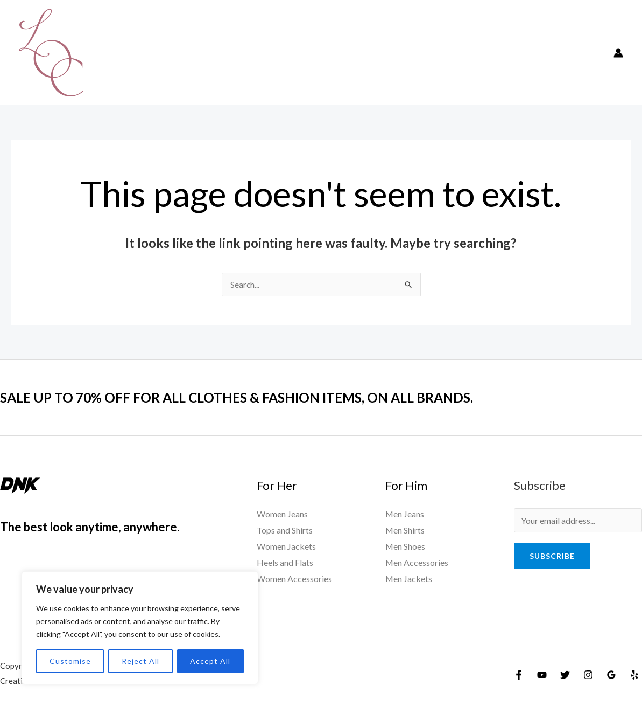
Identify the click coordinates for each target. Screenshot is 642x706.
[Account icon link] (618, 53)
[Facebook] (519, 675)
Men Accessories (417, 562)
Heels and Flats (285, 562)
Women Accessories (294, 578)
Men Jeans (405, 514)
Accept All (210, 661)
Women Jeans (282, 514)
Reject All (140, 661)
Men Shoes (405, 546)
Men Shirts (405, 530)
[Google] (611, 675)
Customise (70, 661)
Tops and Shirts (285, 530)
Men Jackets (409, 578)
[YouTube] (542, 675)
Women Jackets (286, 546)
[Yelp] (634, 675)
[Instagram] (588, 675)
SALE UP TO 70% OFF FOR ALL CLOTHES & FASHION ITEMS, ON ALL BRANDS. (250, 397)
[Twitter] (565, 675)
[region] (140, 627)
